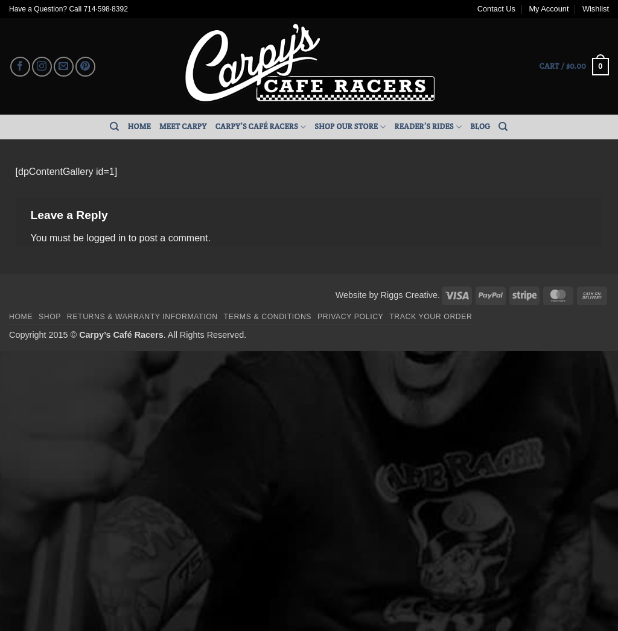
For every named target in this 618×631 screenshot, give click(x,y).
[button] (574, 67)
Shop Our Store (350, 127)
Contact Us (496, 8)
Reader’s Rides (428, 127)
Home (139, 126)
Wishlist (595, 8)
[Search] (114, 126)
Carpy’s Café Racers (261, 127)
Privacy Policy (350, 316)
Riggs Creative (409, 295)
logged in (106, 238)
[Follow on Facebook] (20, 67)
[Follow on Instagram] (42, 67)
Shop (50, 316)
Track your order (430, 316)
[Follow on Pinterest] (85, 67)
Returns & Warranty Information (142, 316)
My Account (549, 8)
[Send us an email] (64, 67)
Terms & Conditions (268, 316)
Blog (480, 126)
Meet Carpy (183, 126)
